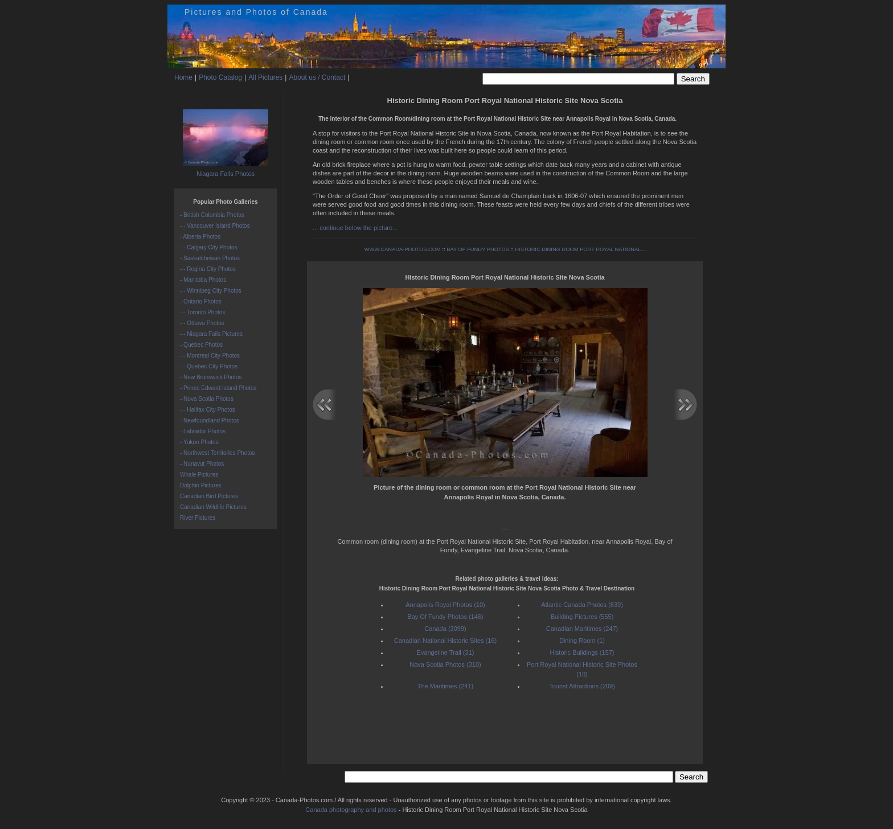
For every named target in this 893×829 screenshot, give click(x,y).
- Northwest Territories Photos (217, 453)
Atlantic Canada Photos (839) (582, 604)
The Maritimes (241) (445, 686)
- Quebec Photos (201, 345)
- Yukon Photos (199, 442)
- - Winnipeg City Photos (210, 291)
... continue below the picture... (355, 227)
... (504, 527)
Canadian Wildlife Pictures (213, 507)
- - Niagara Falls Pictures (211, 334)
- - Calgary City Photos (208, 247)
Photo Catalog (220, 77)
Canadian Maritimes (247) (582, 628)
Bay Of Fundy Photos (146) (445, 616)
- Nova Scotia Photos (207, 399)
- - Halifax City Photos (207, 410)
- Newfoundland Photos (209, 420)
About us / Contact (317, 77)
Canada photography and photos (350, 809)
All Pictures (265, 77)
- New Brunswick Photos (210, 377)
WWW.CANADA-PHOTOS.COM (402, 249)
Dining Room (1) (582, 640)
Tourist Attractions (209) (582, 686)
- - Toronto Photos (202, 312)
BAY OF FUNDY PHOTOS (477, 249)
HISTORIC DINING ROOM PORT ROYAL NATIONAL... (580, 249)
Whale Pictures (199, 474)
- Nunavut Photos (202, 464)
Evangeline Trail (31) (445, 652)
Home (183, 77)
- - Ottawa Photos (202, 323)
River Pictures (197, 518)
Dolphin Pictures (201, 485)
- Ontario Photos (201, 301)
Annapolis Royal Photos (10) (445, 604)
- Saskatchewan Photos (210, 258)
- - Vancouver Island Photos (215, 226)
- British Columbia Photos (212, 215)
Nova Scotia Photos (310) (445, 664)
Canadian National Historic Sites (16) (445, 640)
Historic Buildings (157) (582, 652)
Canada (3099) (445, 628)
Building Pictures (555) (582, 616)
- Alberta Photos (200, 236)
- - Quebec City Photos (208, 366)
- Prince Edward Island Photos (218, 388)
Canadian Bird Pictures (209, 496)
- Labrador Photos (203, 431)
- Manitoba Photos (203, 280)
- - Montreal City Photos (210, 355)
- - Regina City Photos (208, 269)
